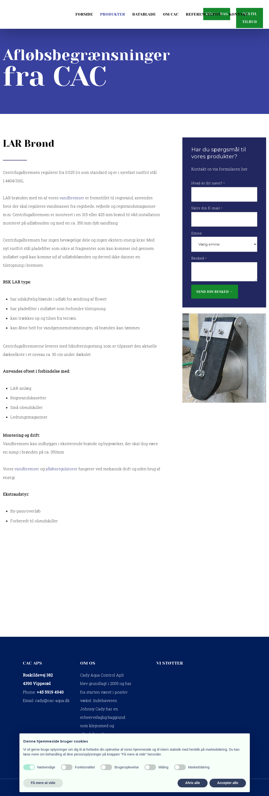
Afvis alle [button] (192, 783)
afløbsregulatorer (62, 468)
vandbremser (72, 197)
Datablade (144, 14)
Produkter (112, 14)
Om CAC (171, 14)
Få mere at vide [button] (43, 783)
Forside (84, 14)
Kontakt (238, 14)
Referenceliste (204, 14)
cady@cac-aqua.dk (52, 700)
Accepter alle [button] (227, 783)
